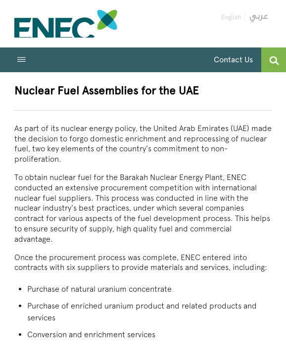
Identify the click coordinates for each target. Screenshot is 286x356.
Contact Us (233, 59)
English (231, 17)
